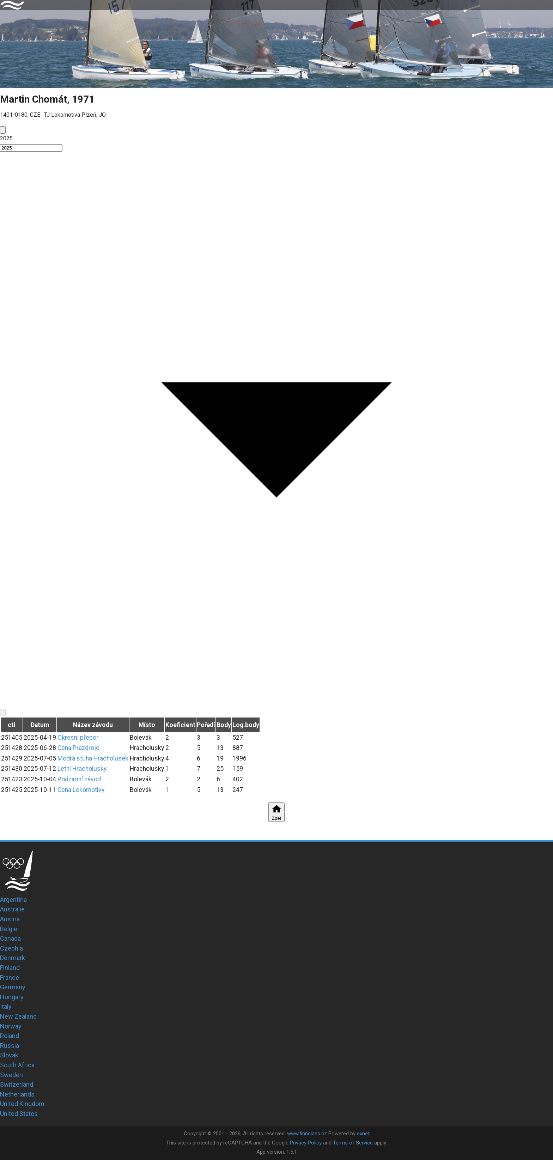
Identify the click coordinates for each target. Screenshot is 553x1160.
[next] (3, 712)
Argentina (13, 899)
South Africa (17, 1065)
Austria (10, 919)
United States (19, 1113)
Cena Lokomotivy (80, 789)
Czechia (11, 948)
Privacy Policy (306, 1143)
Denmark (12, 957)
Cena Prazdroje (78, 747)
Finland (10, 967)
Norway (11, 1026)
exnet (363, 1133)
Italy (6, 1006)
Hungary (12, 997)
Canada (10, 938)
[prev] (3, 130)
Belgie (8, 929)
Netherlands (17, 1094)
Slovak (9, 1055)
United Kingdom (22, 1103)
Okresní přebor (77, 737)
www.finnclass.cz (307, 1133)
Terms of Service (353, 1143)
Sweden (11, 1075)
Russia (9, 1045)
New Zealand (18, 1016)
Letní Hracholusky (82, 768)
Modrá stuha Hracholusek (92, 758)
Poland (9, 1035)
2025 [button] (6, 138)
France (9, 977)
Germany (12, 987)
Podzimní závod (79, 779)
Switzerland (16, 1084)
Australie (12, 909)
